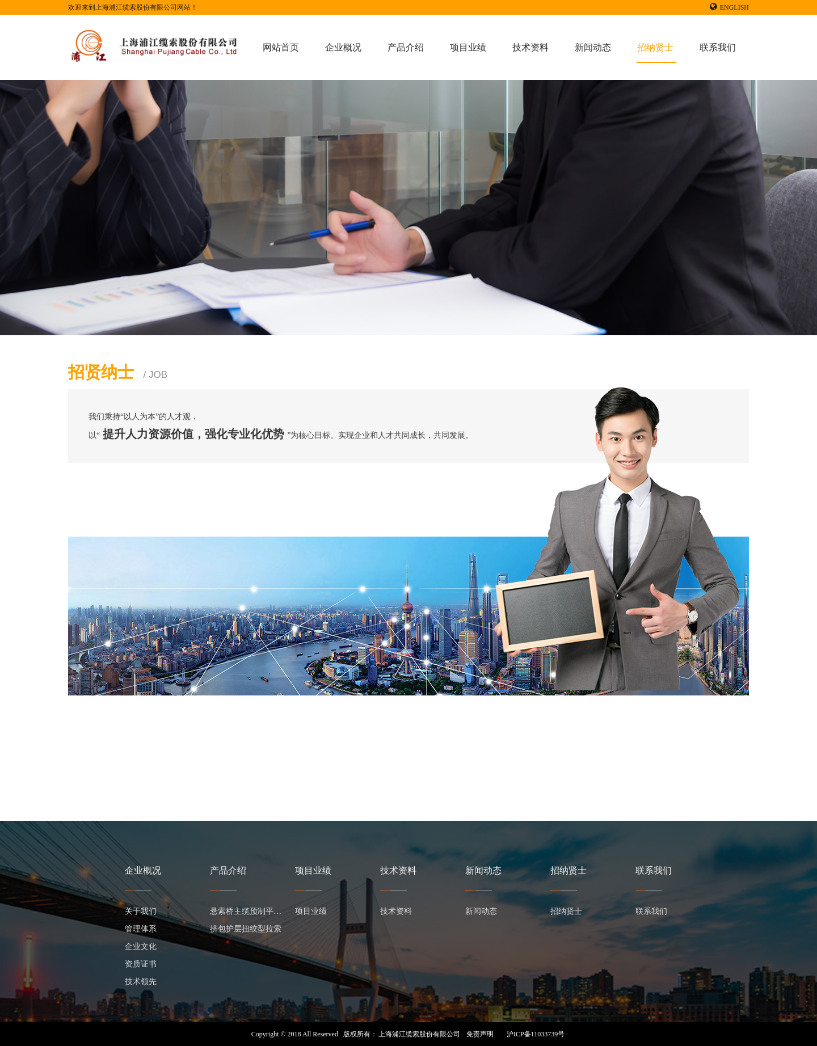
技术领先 (141, 981)
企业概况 (343, 47)
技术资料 (530, 47)
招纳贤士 (655, 47)
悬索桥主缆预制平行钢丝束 (257, 911)
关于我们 (141, 911)
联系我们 (718, 47)
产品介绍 (406, 47)
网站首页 (281, 47)
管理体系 (141, 929)
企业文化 (141, 946)
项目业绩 (468, 47)
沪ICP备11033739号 (536, 1034)
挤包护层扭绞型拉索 (245, 929)
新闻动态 (593, 47)
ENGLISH (729, 7)
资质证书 (141, 964)
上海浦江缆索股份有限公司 (419, 1034)
